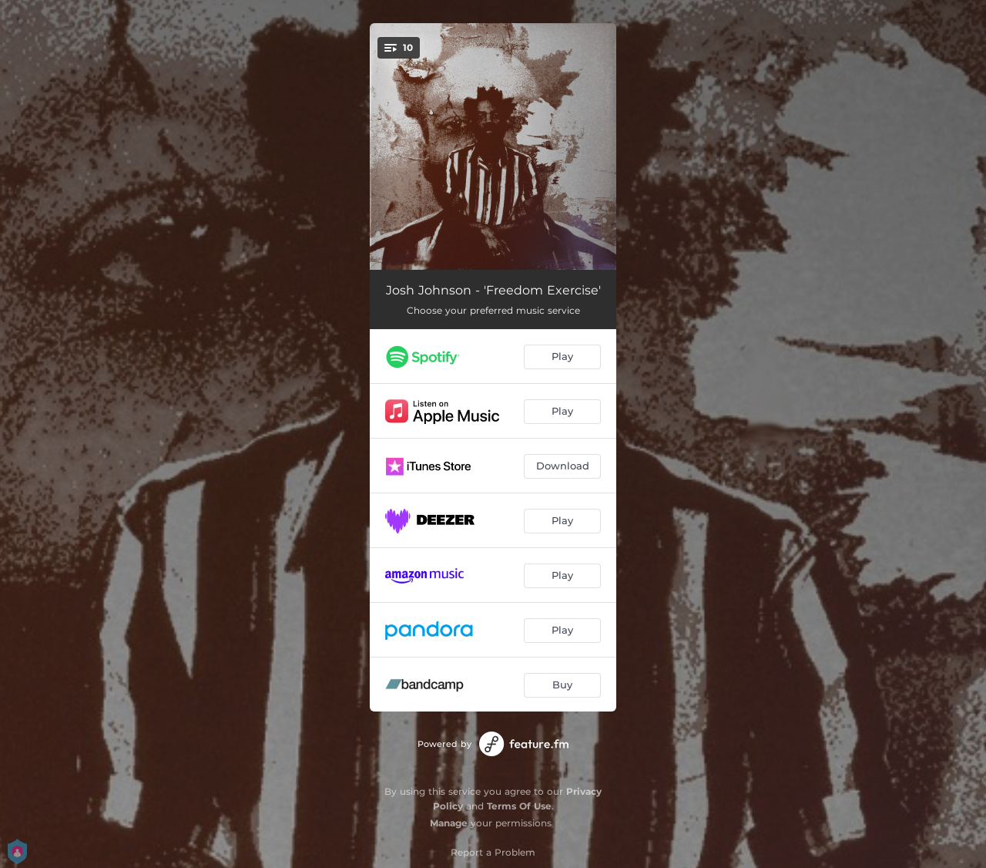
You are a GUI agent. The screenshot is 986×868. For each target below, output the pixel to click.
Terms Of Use (519, 806)
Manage (449, 823)
